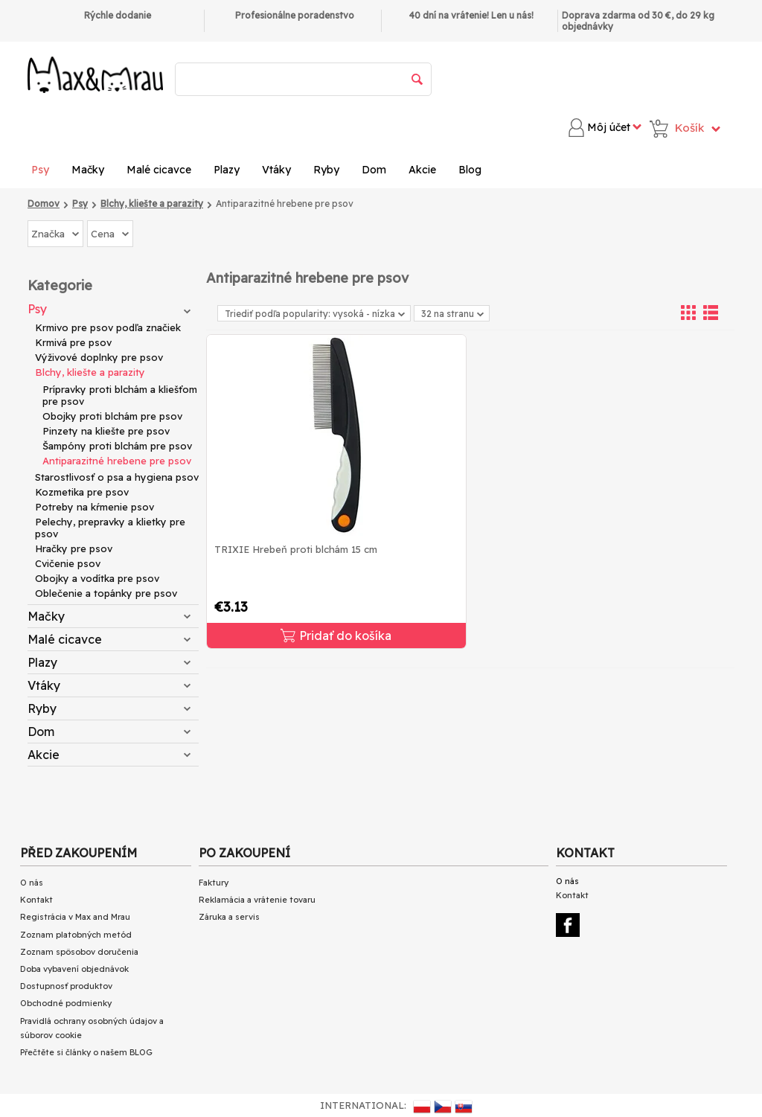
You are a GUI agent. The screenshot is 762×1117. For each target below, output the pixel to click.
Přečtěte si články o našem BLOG (86, 1052)
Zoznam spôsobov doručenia (79, 952)
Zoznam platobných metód (76, 934)
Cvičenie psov (67, 563)
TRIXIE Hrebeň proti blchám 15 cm (295, 549)
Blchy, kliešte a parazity (90, 372)
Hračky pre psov (73, 548)
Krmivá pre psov (73, 342)
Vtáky (276, 169)
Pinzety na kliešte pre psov (106, 431)
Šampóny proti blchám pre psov (117, 446)
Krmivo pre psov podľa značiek (108, 327)
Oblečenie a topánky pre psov (106, 593)
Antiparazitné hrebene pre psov (116, 461)
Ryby (326, 169)
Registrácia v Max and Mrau (75, 917)
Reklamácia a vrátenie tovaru (257, 899)
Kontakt (36, 899)
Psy (40, 169)
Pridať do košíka (336, 635)
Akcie (422, 169)
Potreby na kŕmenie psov (94, 507)
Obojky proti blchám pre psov (112, 416)
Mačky (87, 169)
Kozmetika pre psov (82, 492)
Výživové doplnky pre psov (99, 357)
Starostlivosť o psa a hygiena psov (117, 477)
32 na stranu (452, 313)
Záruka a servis (229, 917)
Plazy (227, 169)
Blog (469, 169)
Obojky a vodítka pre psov (97, 578)
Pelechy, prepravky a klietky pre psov (110, 528)
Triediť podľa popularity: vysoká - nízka (315, 313)
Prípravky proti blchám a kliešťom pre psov (119, 395)
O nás (31, 882)
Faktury (213, 882)
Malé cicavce (159, 169)
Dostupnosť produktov (66, 986)
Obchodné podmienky (66, 1003)
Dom (374, 169)
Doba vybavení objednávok (74, 969)
